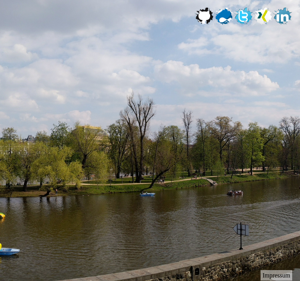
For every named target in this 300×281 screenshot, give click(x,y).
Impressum (276, 275)
